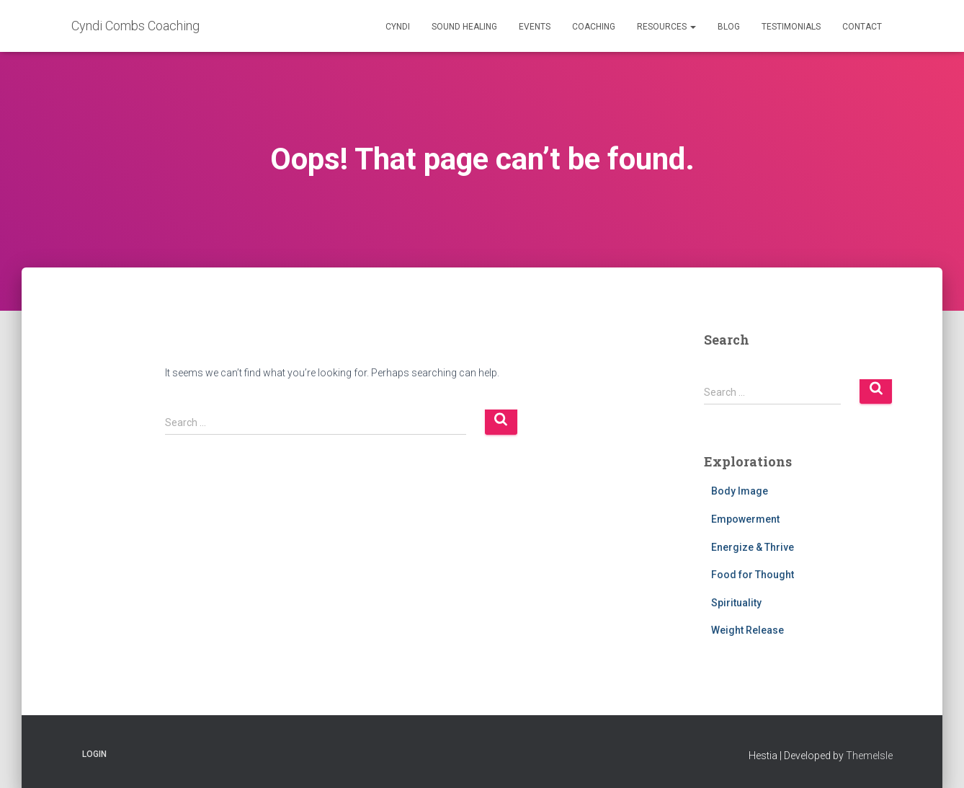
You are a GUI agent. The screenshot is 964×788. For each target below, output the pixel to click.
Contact (862, 27)
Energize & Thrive (752, 547)
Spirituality (736, 602)
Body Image (739, 491)
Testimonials (791, 27)
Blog (729, 27)
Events (534, 27)
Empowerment (745, 519)
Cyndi (397, 27)
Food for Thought (752, 574)
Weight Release (747, 630)
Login (94, 754)
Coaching (593, 27)
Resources (666, 27)
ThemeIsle (869, 755)
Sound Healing (464, 27)
